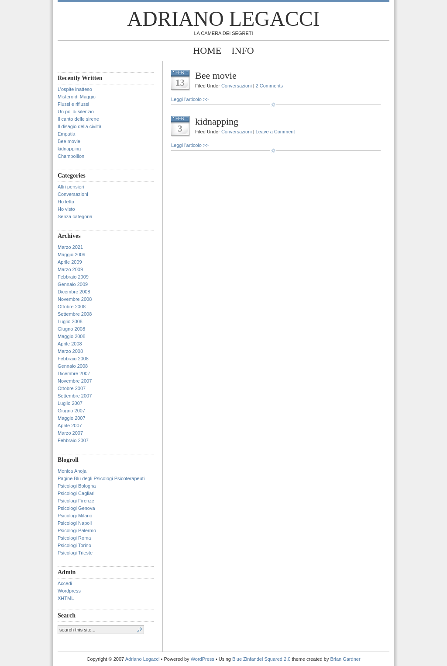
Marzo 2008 (70, 351)
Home (207, 50)
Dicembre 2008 (74, 291)
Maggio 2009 (72, 254)
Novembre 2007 (75, 381)
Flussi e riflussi (73, 104)
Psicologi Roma (74, 537)
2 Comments (269, 85)
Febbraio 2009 (73, 276)
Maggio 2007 (72, 418)
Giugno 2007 (71, 410)
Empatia (66, 133)
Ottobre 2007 (72, 388)
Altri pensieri (71, 186)
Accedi (65, 583)
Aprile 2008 (70, 343)
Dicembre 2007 (74, 373)
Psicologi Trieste (75, 552)
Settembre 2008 (75, 314)
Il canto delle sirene (78, 119)
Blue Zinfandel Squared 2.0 (261, 659)
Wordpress (69, 590)
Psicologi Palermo (77, 530)
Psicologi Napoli (75, 523)
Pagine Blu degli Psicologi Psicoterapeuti (101, 478)
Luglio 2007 (70, 403)
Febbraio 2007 (73, 440)
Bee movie (69, 141)
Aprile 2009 (70, 262)
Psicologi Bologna (77, 485)
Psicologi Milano (75, 515)
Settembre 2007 (75, 395)
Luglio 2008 (70, 321)
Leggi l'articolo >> (190, 99)
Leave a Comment (275, 131)
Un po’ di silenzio (76, 111)
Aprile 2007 (70, 425)
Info (242, 50)
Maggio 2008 (72, 336)
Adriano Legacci (223, 18)
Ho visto (66, 209)
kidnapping (69, 148)
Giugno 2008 (71, 328)
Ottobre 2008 (72, 306)
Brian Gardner (345, 659)
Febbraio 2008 (73, 358)
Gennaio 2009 (73, 284)
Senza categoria (75, 216)
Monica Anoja (72, 471)
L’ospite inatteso (75, 89)
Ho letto (66, 201)
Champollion (71, 156)
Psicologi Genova (76, 508)
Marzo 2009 (70, 269)
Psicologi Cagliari (76, 493)
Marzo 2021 (70, 247)
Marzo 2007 (70, 433)
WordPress (202, 659)
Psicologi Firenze (76, 500)
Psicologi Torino (74, 545)
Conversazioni (73, 194)
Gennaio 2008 (73, 366)
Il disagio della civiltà (79, 126)
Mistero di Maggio (77, 96)
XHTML (66, 598)
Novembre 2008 (75, 299)
